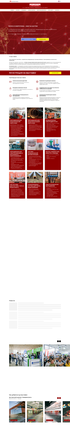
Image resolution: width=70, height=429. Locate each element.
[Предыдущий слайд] (58, 398)
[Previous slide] (58, 341)
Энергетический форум (41, 10)
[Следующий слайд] (60, 398)
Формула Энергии (31, 10)
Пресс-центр (50, 10)
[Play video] (25, 355)
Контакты (57, 10)
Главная (12, 10)
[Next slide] (60, 341)
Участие (17, 10)
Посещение (24, 10)
